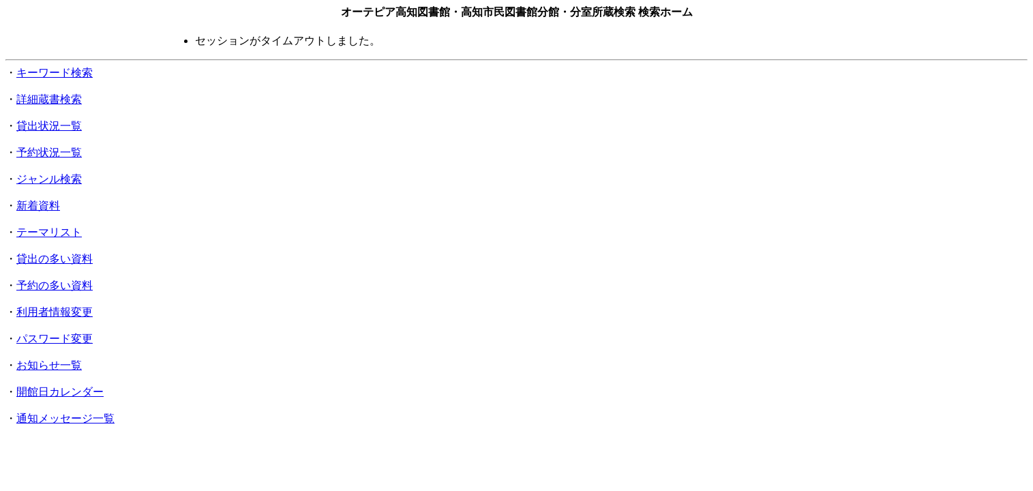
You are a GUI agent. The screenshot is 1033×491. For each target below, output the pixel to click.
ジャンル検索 (49, 179)
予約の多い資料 (54, 285)
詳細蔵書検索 (49, 99)
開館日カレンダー (60, 392)
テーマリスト (49, 232)
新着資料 (38, 205)
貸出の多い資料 (54, 259)
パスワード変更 (54, 338)
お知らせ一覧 (49, 365)
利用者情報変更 (54, 312)
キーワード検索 (54, 72)
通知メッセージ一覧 (65, 418)
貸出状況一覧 (49, 126)
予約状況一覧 (49, 152)
